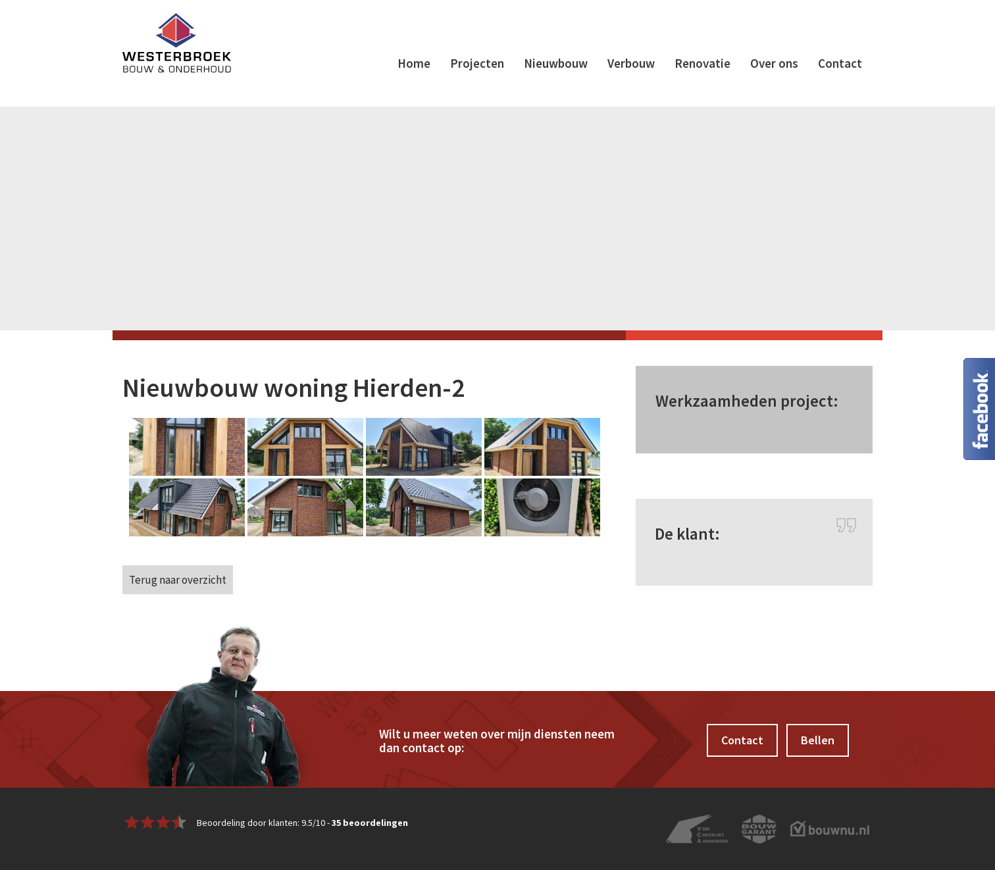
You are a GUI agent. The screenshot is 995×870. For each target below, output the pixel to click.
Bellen (817, 740)
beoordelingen (370, 823)
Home (413, 63)
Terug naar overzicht (177, 580)
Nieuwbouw (556, 63)
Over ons (774, 63)
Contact (840, 63)
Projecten (477, 63)
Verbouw (631, 63)
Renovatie (702, 63)
